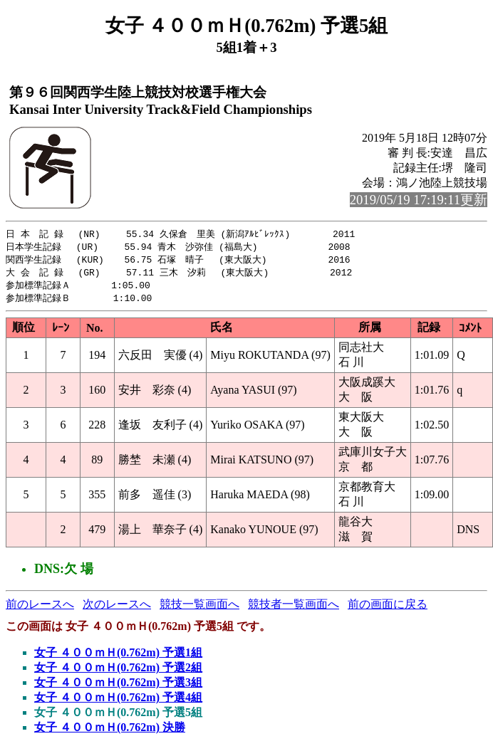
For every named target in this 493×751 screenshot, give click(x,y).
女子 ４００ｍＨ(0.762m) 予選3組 (118, 687)
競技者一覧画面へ (293, 608)
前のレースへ (40, 608)
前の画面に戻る (387, 608)
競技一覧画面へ (199, 608)
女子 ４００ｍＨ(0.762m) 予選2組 (118, 672)
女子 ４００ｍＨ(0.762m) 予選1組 (118, 657)
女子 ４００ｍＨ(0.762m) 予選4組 (118, 701)
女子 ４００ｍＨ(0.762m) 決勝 (109, 731)
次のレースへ (117, 608)
